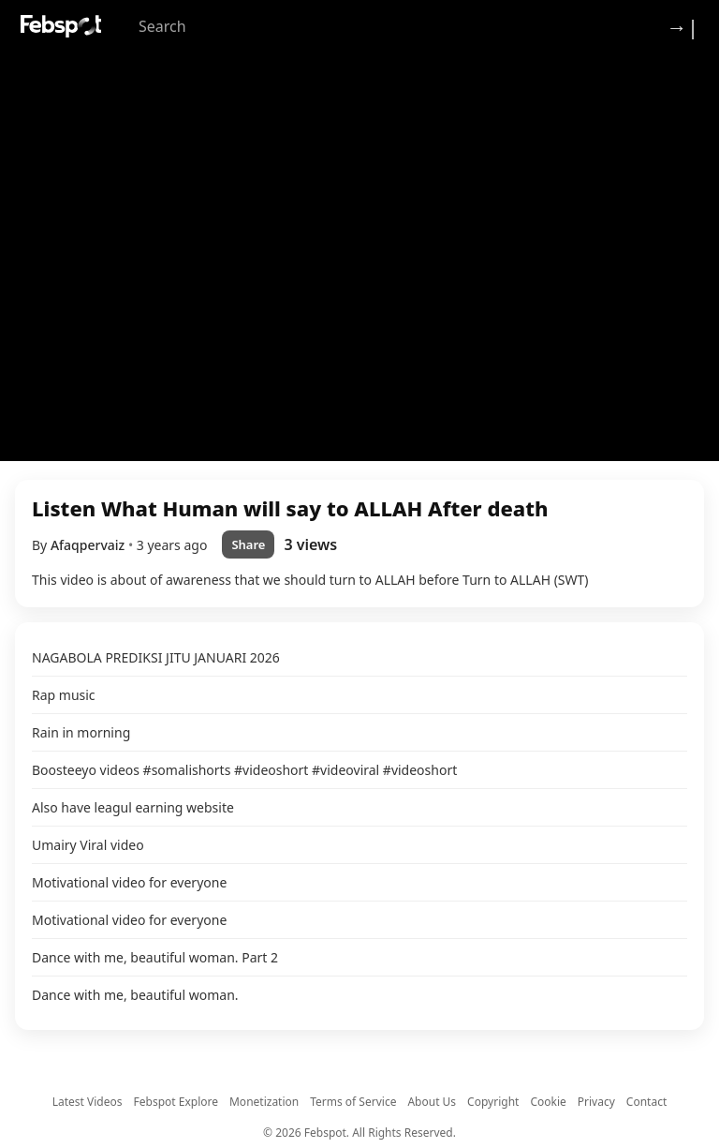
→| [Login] (682, 26)
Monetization (264, 1102)
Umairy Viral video (88, 845)
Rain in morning (81, 732)
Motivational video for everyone (129, 882)
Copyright (493, 1102)
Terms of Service (353, 1102)
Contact (646, 1102)
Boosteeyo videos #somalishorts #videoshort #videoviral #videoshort (244, 770)
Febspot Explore (176, 1102)
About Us (431, 1102)
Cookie (547, 1102)
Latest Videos (87, 1102)
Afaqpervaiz (89, 545)
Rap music (63, 695)
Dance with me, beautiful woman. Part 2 (155, 957)
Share (248, 544)
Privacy (596, 1102)
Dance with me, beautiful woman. (135, 995)
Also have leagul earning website (133, 807)
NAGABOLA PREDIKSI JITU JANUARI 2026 (156, 657)
